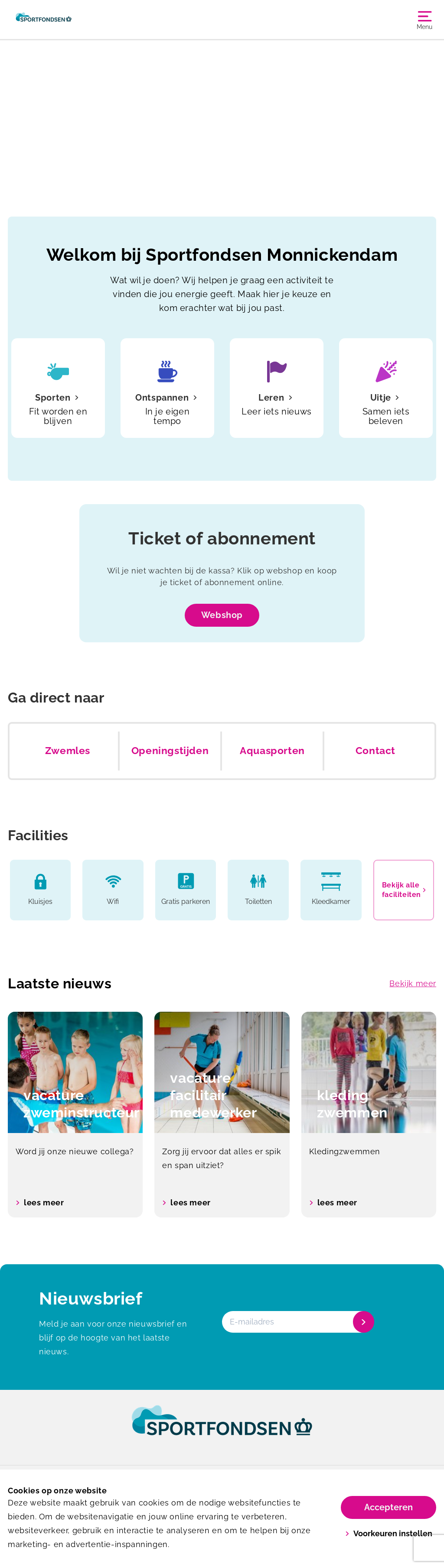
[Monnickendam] (43, 19)
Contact (375, 750)
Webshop (222, 615)
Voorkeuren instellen (388, 1533)
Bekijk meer (412, 983)
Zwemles (67, 750)
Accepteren (388, 1507)
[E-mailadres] (297, 1322)
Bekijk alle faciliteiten (404, 890)
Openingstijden (170, 750)
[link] (222, 1428)
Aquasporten (272, 750)
